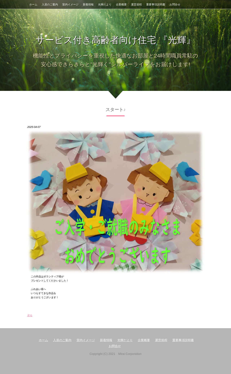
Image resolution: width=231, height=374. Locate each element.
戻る (29, 315)
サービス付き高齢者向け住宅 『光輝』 (115, 40)
